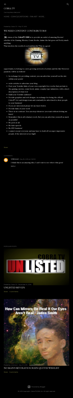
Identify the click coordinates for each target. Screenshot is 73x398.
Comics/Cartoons (19, 17)
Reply (13, 166)
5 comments (13, 372)
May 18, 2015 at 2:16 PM (28, 159)
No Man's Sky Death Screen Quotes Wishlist (31, 367)
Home (6, 17)
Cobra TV (9, 8)
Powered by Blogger (36, 386)
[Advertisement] (36, 223)
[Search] (67, 3)
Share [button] (6, 147)
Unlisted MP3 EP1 (14, 287)
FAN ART (33, 17)
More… (42, 17)
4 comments (13, 291)
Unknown (15, 159)
